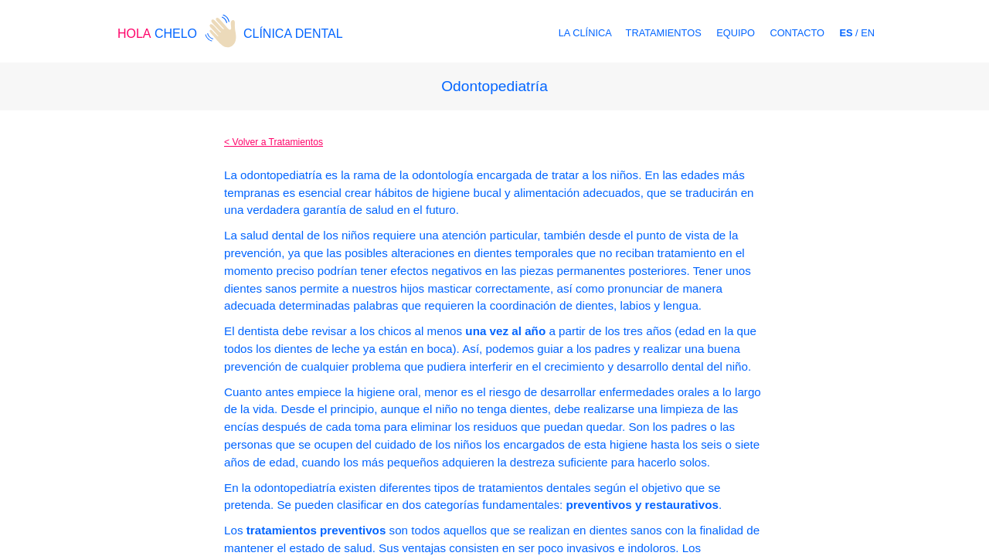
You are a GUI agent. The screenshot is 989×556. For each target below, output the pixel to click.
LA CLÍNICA (586, 33)
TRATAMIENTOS (664, 33)
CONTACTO (797, 33)
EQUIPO (735, 33)
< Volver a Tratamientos (273, 142)
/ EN (857, 33)
